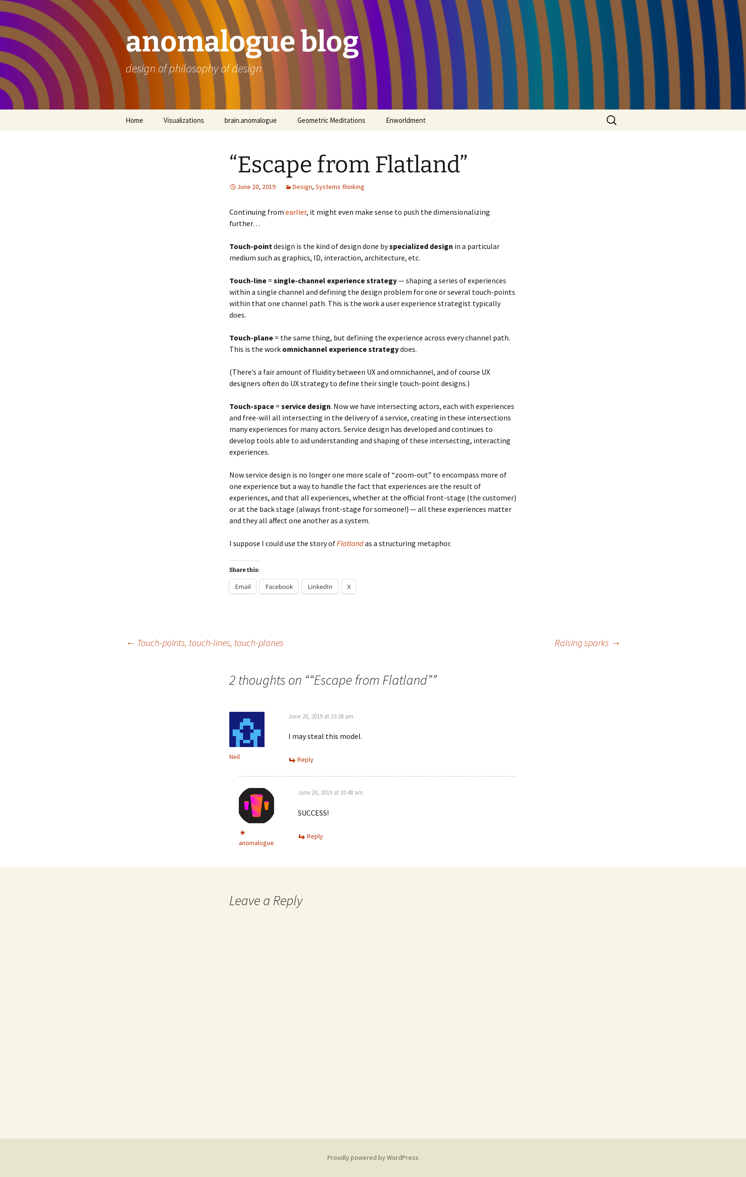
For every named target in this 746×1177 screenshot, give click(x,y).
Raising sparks (587, 642)
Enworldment (406, 120)
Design (302, 186)
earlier (295, 212)
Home (134, 120)
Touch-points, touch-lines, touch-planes (205, 642)
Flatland (350, 543)
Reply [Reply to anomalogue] (315, 836)
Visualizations (184, 120)
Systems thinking (339, 186)
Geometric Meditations (331, 120)
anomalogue (256, 842)
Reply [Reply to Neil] (305, 759)
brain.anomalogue (251, 120)
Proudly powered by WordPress (373, 1157)
